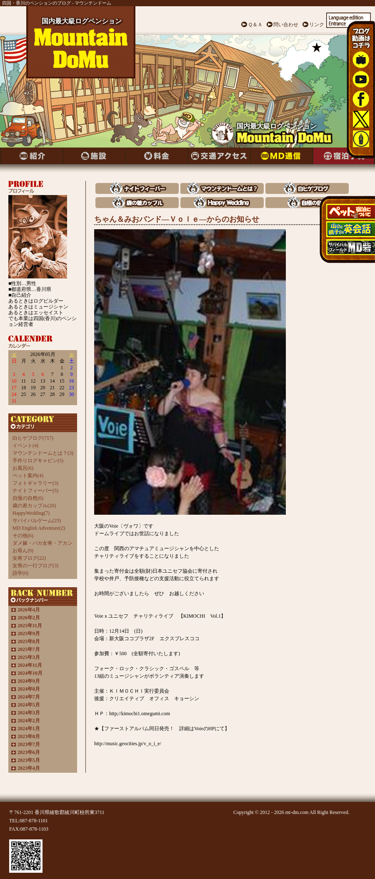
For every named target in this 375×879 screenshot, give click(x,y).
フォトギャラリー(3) (35, 483)
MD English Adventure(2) (38, 528)
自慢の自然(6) (27, 498)
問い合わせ (285, 25)
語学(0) (20, 573)
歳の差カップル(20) (34, 505)
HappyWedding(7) (31, 513)
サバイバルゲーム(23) (36, 520)
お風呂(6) (22, 468)
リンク (316, 25)
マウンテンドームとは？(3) (42, 453)
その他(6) (22, 535)
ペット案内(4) (27, 475)
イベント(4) (25, 445)
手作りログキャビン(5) (37, 460)
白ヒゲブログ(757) (32, 438)
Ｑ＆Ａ (255, 25)
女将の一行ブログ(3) (35, 565)
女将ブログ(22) (29, 558)
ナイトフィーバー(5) (35, 490)
